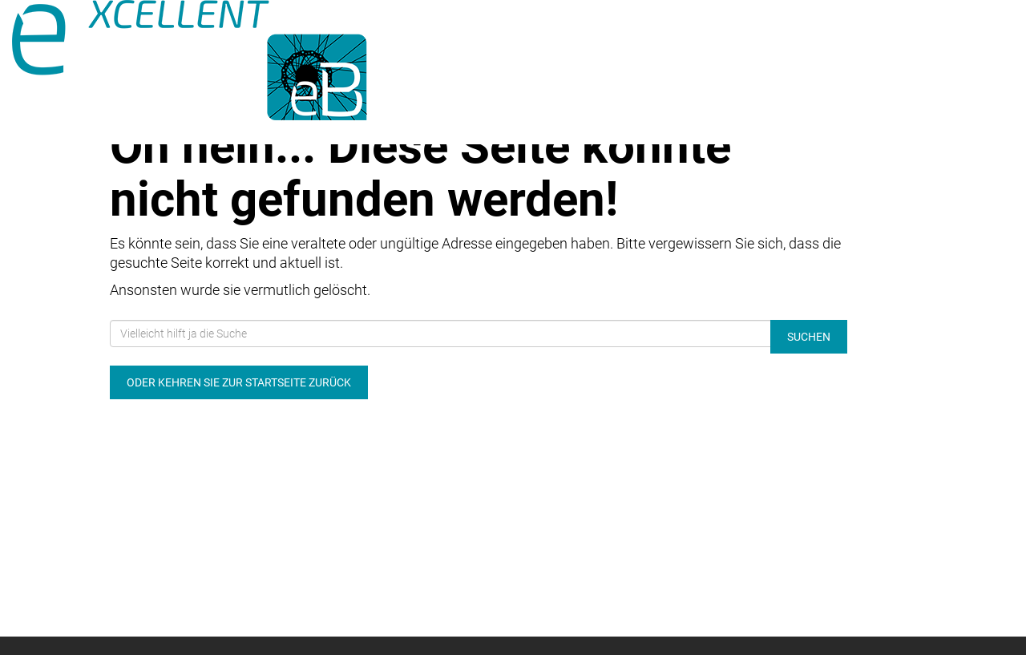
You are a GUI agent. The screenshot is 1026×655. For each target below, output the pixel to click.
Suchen (808, 336)
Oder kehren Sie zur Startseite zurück (239, 382)
